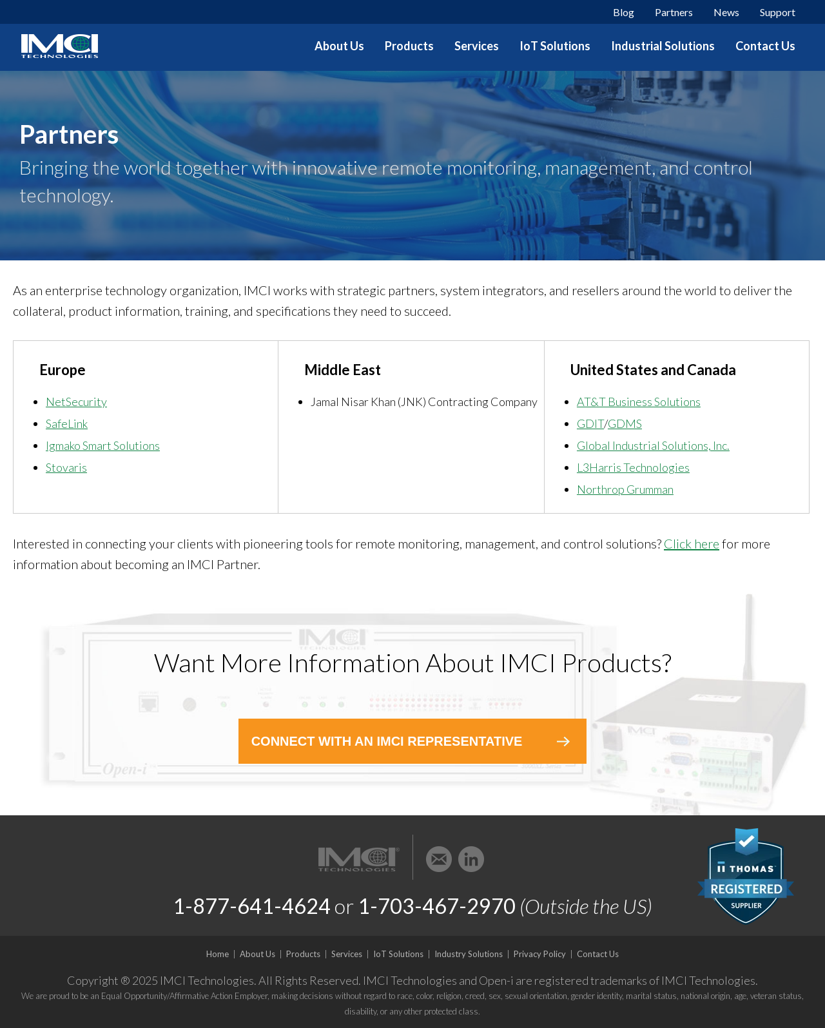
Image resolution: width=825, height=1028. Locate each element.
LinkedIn (471, 859)
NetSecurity (76, 401)
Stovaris (66, 467)
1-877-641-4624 (252, 905)
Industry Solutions (468, 954)
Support (777, 12)
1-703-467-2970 (437, 905)
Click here (691, 543)
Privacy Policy (540, 954)
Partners (674, 12)
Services (476, 46)
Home (217, 954)
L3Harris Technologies (633, 467)
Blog (623, 12)
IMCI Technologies (60, 46)
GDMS (625, 423)
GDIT (590, 423)
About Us (339, 46)
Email (439, 859)
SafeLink (67, 423)
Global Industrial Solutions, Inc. (653, 445)
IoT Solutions (554, 46)
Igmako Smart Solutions (103, 445)
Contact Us (765, 46)
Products (409, 46)
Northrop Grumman (625, 489)
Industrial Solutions (663, 46)
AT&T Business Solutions (639, 401)
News (726, 12)
